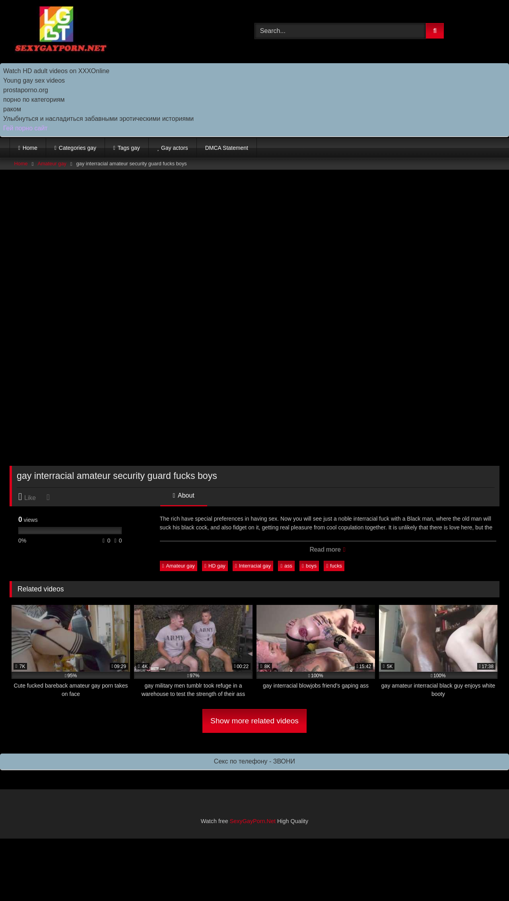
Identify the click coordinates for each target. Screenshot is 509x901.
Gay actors (174, 148)
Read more (327, 549)
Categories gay (77, 148)
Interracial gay (253, 566)
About (183, 495)
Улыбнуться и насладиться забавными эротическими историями (98, 118)
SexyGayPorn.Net (252, 821)
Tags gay (129, 148)
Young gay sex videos (34, 80)
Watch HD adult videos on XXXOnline (56, 71)
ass (286, 566)
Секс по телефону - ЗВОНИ (254, 761)
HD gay (214, 566)
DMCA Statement (226, 148)
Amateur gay (51, 164)
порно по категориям (33, 99)
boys (309, 566)
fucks (334, 566)
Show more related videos (254, 721)
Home (30, 148)
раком (12, 109)
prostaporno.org (25, 90)
